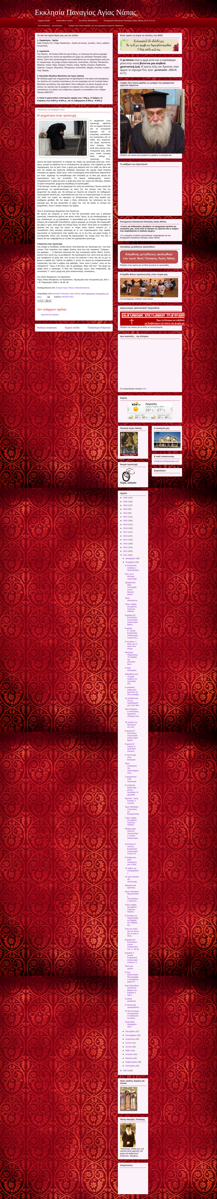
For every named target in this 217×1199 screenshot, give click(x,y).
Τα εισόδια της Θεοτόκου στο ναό (131, 724)
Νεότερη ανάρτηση (47, 327)
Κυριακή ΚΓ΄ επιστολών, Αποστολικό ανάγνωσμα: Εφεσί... (131, 735)
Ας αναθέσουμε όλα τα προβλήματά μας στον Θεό (132, 701)
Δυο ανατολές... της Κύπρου (50, 25)
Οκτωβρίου (131, 1031)
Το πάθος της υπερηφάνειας (131, 870)
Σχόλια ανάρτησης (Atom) (80, 337)
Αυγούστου (131, 1039)
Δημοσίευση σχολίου (50, 314)
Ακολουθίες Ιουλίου (64, 20)
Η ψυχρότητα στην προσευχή (130, 779)
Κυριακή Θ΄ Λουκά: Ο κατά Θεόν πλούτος (130, 747)
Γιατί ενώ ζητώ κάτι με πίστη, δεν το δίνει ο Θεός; (132, 932)
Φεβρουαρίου (132, 1062)
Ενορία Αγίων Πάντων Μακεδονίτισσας (73, 288)
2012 (125, 551)
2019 (125, 524)
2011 (125, 555)
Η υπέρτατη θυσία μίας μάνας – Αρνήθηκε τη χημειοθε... (131, 790)
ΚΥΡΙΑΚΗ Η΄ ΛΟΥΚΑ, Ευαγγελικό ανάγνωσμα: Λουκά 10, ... (131, 849)
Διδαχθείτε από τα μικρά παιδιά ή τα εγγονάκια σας (131, 679)
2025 (125, 501)
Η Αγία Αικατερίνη (130, 669)
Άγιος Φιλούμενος (131, 599)
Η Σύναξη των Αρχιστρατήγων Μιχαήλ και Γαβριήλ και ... (131, 920)
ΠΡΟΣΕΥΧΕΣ (68, 297)
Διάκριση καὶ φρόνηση (130, 886)
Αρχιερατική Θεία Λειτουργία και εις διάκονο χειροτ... (130, 588)
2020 (125, 520)
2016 (125, 536)
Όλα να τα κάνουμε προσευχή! (131, 576)
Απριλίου (130, 1054)
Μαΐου (128, 1050)
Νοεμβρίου (130, 562)
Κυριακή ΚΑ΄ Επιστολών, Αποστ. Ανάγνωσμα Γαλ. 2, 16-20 (132, 944)
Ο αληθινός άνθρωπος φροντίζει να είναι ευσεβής (132, 691)
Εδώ (122, 235)
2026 (125, 498)
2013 (125, 547)
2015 (125, 540)
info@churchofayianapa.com (166, 461)
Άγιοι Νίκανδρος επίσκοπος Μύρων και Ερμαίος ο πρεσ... (132, 990)
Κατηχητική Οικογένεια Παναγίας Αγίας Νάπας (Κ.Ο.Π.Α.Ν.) (129, 20)
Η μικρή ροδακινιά (130, 1000)
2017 (125, 532)
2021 (125, 517)
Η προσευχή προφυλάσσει (132, 1006)
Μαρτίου (129, 1058)
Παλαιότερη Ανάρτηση (99, 327)
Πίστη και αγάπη (129, 967)
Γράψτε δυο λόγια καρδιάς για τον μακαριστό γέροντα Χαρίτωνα (95, 25)
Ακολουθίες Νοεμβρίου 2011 (131, 1024)
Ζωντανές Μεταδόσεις (88, 20)
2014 (125, 543)
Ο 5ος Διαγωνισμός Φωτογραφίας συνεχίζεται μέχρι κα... (131, 977)
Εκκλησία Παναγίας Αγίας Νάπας (85, 12)
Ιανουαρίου (131, 1066)
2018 (125, 528)
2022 (125, 513)
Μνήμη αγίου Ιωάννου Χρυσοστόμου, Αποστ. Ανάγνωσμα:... (132, 835)
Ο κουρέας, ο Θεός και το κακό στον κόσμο (131, 645)
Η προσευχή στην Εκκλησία (130, 757)
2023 (125, 509)
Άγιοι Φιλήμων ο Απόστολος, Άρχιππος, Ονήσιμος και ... (132, 714)
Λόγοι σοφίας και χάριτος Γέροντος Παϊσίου (131, 607)
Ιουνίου (129, 1047)
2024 (125, 505)
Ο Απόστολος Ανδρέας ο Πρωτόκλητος (132, 567)
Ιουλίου (129, 1043)
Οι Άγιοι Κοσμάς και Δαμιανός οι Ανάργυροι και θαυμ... (132, 1014)
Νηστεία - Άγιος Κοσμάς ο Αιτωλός (131, 800)
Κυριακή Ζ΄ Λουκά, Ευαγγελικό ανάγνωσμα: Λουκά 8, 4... (131, 957)
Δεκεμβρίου (131, 558)
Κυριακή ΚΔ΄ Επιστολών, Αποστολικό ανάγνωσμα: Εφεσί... (131, 620)
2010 (125, 1070)
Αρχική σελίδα (44, 20)
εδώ (144, 389)
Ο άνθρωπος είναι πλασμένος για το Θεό (131, 861)
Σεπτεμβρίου (131, 1035)
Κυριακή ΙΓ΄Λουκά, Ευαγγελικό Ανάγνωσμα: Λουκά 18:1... (132, 633)
